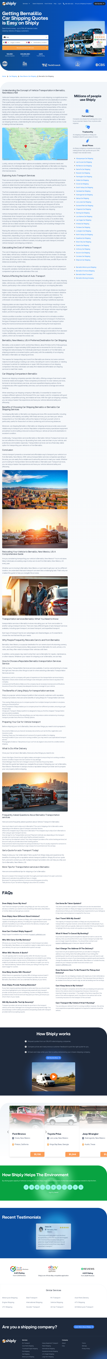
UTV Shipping (7, 1307)
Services (26, 4)
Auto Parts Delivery (82, 1297)
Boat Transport (31, 1297)
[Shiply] (9, 4)
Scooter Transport (33, 1307)
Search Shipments (38, 4)
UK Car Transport (56, 1307)
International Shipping (34, 1302)
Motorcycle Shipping (9, 1297)
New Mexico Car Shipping (28, 76)
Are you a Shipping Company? (83, 4)
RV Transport (55, 1297)
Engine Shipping (8, 1302)
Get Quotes (99, 4)
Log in (59, 4)
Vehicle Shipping (56, 1302)
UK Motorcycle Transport (84, 1307)
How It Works (48, 4)
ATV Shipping (80, 1302)
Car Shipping (13, 76)
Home (4, 76)
